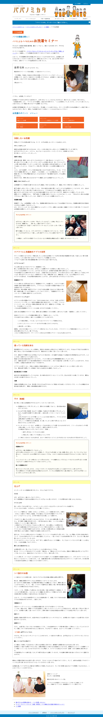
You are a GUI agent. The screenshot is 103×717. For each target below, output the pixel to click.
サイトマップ (71, 712)
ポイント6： (67, 126)
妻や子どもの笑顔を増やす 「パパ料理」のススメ (30, 702)
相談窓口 (85, 18)
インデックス (17, 18)
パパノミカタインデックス (34, 27)
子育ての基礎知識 (45, 18)
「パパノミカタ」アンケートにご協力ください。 (51, 22)
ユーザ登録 (77, 3)
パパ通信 (46, 27)
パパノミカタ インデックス (57, 712)
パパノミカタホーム (18, 27)
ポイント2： (49, 119)
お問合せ (44, 712)
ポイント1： (21, 119)
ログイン (85, 3)
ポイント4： (20, 126)
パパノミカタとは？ (31, 18)
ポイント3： (68, 119)
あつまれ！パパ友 (59, 18)
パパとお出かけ (73, 18)
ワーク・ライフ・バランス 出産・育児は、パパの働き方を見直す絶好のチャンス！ (40, 704)
